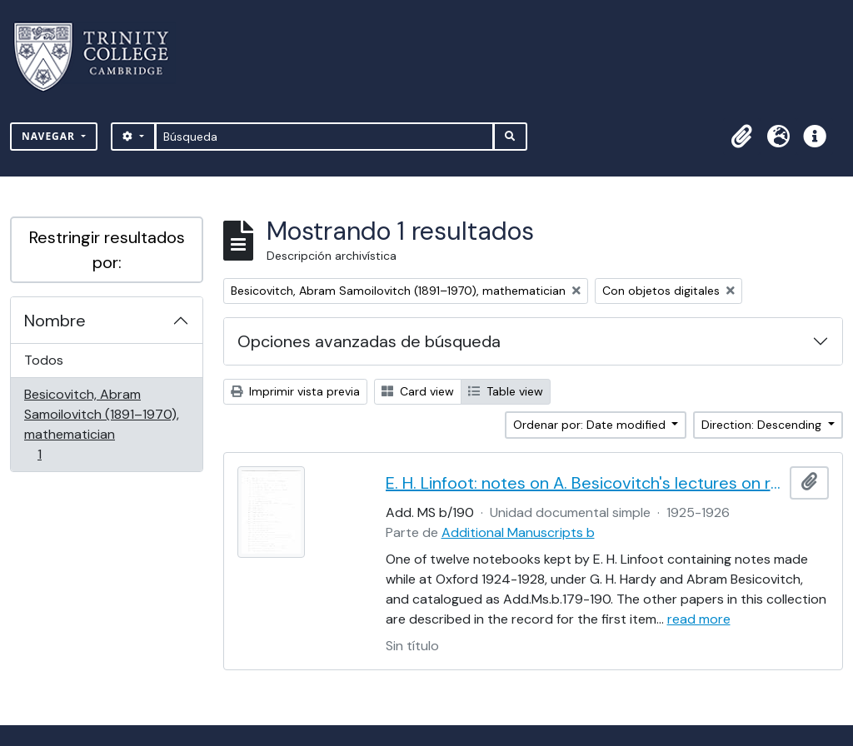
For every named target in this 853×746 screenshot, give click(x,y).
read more (699, 619)
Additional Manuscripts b (518, 532)
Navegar (50, 136)
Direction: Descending (763, 424)
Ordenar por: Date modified (591, 424)
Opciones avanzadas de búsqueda (369, 341)
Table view (505, 391)
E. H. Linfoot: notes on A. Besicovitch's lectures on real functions (585, 483)
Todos (43, 360)
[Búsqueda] (324, 136)
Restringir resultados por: (107, 249)
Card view (418, 391)
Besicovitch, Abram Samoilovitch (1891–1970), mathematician (101, 424)
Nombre (55, 320)
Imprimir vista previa (295, 391)
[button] (741, 136)
